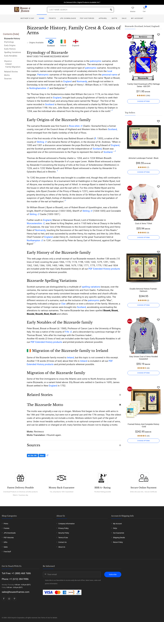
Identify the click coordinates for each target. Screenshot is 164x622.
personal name (109, 74)
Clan (63, 303)
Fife (67, 331)
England (75, 43)
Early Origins (9, 45)
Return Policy (118, 542)
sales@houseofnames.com (15, 592)
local (109, 71)
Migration (8, 61)
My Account (137, 18)
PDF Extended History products (104, 268)
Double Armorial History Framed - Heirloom (143, 290)
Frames (6, 528)
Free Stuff (7, 552)
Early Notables (10, 56)
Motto (7, 75)
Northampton (33, 240)
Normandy (82, 81)
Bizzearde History (12, 38)
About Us (61, 547)
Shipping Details (119, 538)
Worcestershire (34, 223)
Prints (52, 18)
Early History (10, 49)
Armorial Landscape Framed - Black (143, 158)
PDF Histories (87, 18)
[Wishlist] (158, 34)
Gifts (114, 18)
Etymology (9, 42)
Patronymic (43, 74)
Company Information (66, 524)
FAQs (115, 528)
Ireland (8, 64)
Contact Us (62, 542)
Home (41, 18)
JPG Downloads (68, 18)
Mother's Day (27, 18)
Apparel (103, 18)
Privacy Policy (63, 528)
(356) (148, 95)
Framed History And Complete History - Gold (143, 425)
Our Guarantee (118, 533)
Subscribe (113, 574)
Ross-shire (74, 126)
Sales (6, 547)
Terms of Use (63, 538)
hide (16, 34)
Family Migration (12, 67)
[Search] (111, 10)
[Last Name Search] (80, 9)
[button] (74, 393)
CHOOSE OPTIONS (143, 101)
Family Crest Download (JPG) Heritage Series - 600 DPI (143, 85)
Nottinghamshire (37, 88)
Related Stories (11, 71)
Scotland (49, 104)
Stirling (40, 142)
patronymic (95, 61)
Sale (124, 18)
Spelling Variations (12, 52)
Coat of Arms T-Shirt (143, 223)
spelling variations (91, 286)
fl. (96, 138)
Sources (8, 78)
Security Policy (63, 533)
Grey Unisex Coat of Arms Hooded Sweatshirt (143, 357)
